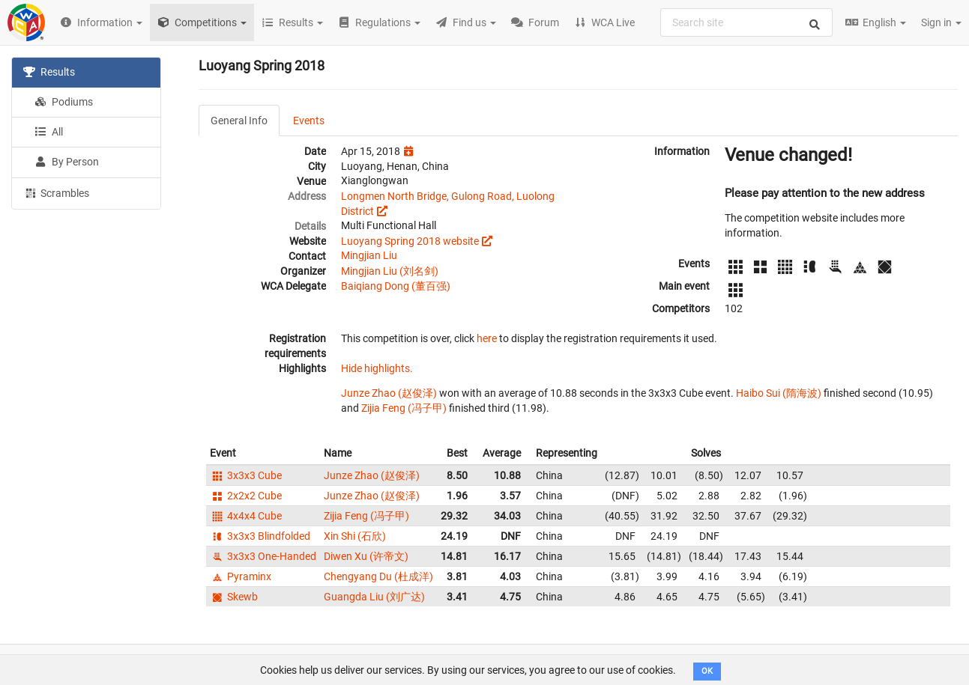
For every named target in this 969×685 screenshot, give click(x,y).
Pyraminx (240, 576)
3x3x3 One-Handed (263, 556)
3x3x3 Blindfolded (260, 536)
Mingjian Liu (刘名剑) (389, 271)
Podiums (63, 102)
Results (49, 72)
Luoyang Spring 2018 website (410, 241)
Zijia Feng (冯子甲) (404, 408)
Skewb (234, 597)
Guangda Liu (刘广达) (374, 597)
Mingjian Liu (369, 255)
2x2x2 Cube (246, 496)
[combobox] (746, 22)
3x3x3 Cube (246, 475)
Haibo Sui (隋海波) (778, 393)
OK (707, 671)
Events (308, 121)
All (48, 132)
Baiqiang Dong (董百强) (395, 286)
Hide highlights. (377, 368)
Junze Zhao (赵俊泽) (389, 393)
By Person (66, 162)
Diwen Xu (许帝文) (366, 556)
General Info (239, 121)
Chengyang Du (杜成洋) (378, 576)
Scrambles (56, 192)
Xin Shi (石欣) (355, 536)
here (487, 338)
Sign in (941, 22)
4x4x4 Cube (246, 516)
